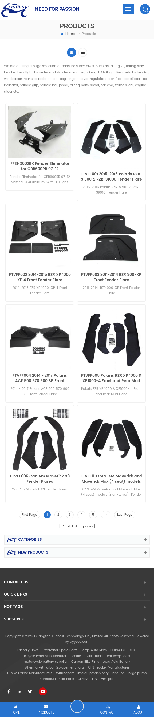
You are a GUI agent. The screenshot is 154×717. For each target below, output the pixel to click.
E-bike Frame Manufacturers (29, 673)
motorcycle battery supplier (46, 661)
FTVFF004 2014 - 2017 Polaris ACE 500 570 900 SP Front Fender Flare (40, 378)
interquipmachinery (93, 673)
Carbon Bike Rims (85, 661)
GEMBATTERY (87, 679)
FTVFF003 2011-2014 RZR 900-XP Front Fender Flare (111, 277)
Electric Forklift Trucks (86, 656)
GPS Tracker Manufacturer (108, 667)
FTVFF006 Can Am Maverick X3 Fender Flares (40, 479)
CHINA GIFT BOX (122, 650)
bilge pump (137, 673)
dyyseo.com (79, 641)
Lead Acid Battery (116, 661)
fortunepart (65, 673)
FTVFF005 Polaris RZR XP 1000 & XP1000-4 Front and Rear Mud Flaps (111, 378)
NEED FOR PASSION (57, 9)
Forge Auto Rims (94, 650)
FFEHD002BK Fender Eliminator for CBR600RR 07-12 (39, 166)
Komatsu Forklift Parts (57, 679)
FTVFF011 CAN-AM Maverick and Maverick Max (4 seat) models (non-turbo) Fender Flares (111, 479)
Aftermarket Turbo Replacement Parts (54, 667)
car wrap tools (118, 656)
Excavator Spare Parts (60, 650)
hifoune (118, 673)
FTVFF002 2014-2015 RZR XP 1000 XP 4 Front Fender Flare (40, 277)
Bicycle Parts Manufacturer (45, 656)
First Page (29, 514)
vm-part (107, 679)
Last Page (124, 514)
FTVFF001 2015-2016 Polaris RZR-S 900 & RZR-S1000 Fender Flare (111, 176)
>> (106, 514)
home (67, 33)
